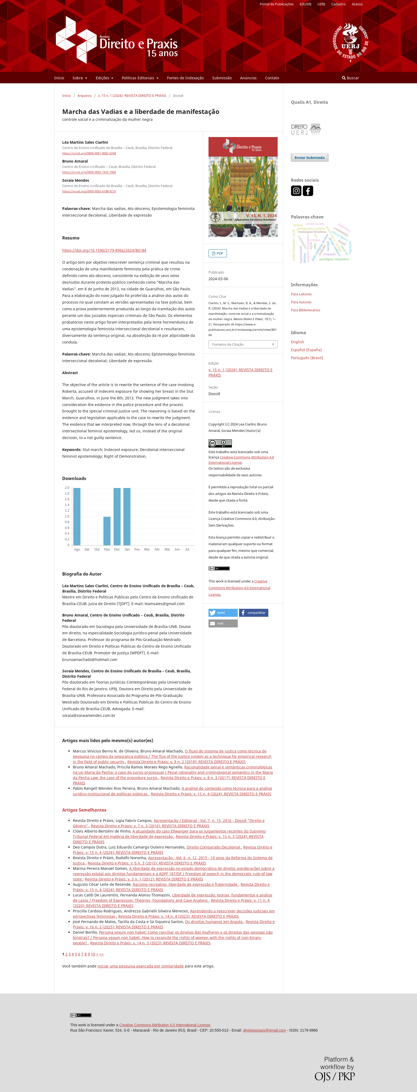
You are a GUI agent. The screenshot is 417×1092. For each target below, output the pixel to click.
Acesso (357, 4)
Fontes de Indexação (185, 77)
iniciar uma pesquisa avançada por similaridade (141, 966)
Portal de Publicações (277, 4)
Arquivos (84, 95)
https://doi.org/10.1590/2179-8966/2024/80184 (104, 250)
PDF (219, 253)
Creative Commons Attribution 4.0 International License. (239, 588)
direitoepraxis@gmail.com (264, 1030)
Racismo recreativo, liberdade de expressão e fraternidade (186, 884)
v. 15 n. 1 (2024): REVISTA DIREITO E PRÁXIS (132, 95)
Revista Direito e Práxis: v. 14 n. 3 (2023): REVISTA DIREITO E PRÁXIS (150, 942)
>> (101, 954)
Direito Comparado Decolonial (214, 847)
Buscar (350, 77)
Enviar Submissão (310, 157)
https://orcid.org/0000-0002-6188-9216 (89, 191)
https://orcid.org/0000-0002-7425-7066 (89, 172)
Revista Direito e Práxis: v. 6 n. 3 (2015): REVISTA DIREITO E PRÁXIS (147, 863)
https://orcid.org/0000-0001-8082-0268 (89, 153)
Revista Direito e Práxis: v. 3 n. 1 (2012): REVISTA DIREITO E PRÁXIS (144, 879)
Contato (272, 77)
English (297, 341)
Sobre (78, 77)
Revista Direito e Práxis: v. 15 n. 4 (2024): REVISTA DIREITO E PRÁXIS (211, 793)
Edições (103, 77)
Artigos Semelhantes (84, 810)
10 (93, 954)
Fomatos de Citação (228, 344)
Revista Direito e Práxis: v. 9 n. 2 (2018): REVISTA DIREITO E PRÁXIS (186, 761)
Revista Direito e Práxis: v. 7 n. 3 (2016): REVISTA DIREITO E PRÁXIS (150, 825)
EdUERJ (305, 4)
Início (59, 77)
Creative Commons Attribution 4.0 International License (164, 1025)
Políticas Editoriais (138, 77)
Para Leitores (301, 294)
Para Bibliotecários (305, 310)
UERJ (321, 4)
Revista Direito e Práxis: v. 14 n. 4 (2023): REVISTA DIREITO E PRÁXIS (178, 916)
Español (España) (306, 349)
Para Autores (301, 302)
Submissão (222, 77)
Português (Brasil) (307, 357)
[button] (223, 613)
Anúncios (248, 77)
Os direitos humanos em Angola (214, 921)
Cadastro (338, 4)
